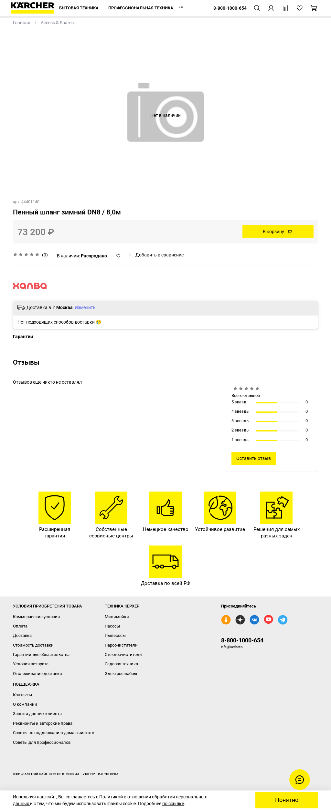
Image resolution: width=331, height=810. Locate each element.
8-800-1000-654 (242, 640)
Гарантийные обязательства (41, 654)
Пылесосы (115, 635)
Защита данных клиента (37, 713)
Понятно (286, 800)
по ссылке (173, 803)
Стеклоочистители (123, 654)
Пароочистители (121, 645)
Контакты (22, 694)
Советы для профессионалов (41, 742)
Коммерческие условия (36, 616)
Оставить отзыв (253, 458)
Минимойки (117, 616)
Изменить (85, 307)
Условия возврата (30, 663)
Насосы (112, 626)
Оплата (20, 626)
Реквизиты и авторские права (42, 723)
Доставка (22, 635)
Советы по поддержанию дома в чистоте (53, 732)
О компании (25, 704)
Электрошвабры (121, 673)
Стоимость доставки (33, 645)
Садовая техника (121, 663)
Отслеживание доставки (37, 673)
